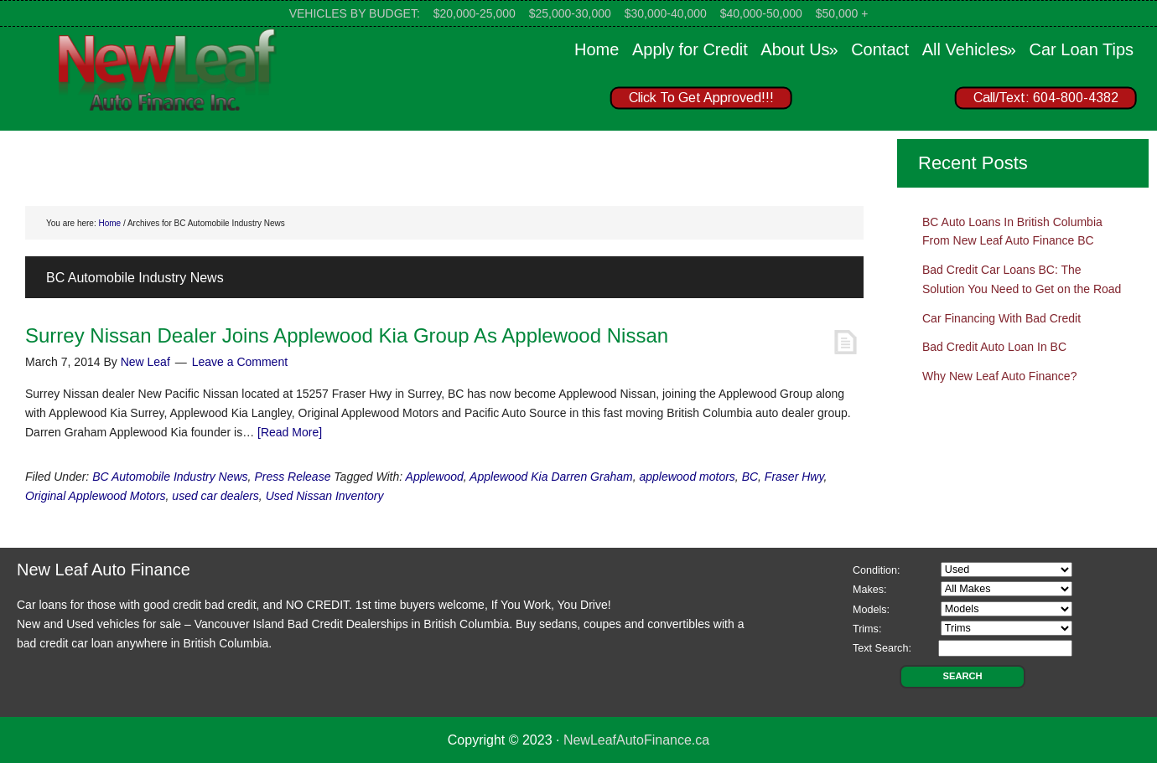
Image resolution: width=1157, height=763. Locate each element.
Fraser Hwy (794, 476)
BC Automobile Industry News (169, 476)
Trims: (867, 629)
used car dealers (215, 496)
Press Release (292, 476)
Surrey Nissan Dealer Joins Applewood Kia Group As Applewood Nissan (346, 335)
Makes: (870, 589)
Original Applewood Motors (95, 496)
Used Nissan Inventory (325, 496)
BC (750, 476)
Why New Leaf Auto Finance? (999, 376)
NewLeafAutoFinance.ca (636, 740)
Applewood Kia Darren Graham (551, 476)
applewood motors (686, 476)
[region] (863, 101)
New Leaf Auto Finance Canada (167, 69)
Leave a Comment (240, 362)
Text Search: (882, 648)
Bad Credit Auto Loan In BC (994, 346)
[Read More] (289, 432)
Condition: (876, 570)
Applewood (435, 476)
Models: (871, 610)
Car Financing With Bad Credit (1001, 318)
